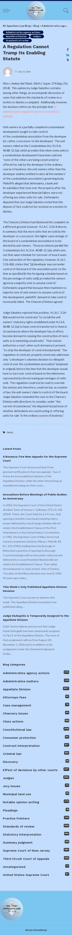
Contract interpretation (21, 746)
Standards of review (17, 40)
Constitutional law (17, 729)
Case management (17, 705)
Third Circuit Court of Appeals (26, 859)
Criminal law (12, 754)
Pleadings (10, 810)
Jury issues (11, 786)
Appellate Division (16, 36)
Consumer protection (19, 738)
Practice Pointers (16, 818)
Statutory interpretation (22, 834)
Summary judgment (18, 842)
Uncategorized (14, 867)
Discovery (10, 762)
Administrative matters (21, 681)
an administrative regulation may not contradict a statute (31, 111)
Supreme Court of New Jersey (26, 850)
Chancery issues (15, 713)
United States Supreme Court (26, 875)
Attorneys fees (14, 697)
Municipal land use (17, 794)
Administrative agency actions (23, 32)
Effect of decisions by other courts (30, 770)
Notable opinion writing (21, 802)
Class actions (13, 721)
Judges (37, 36)
